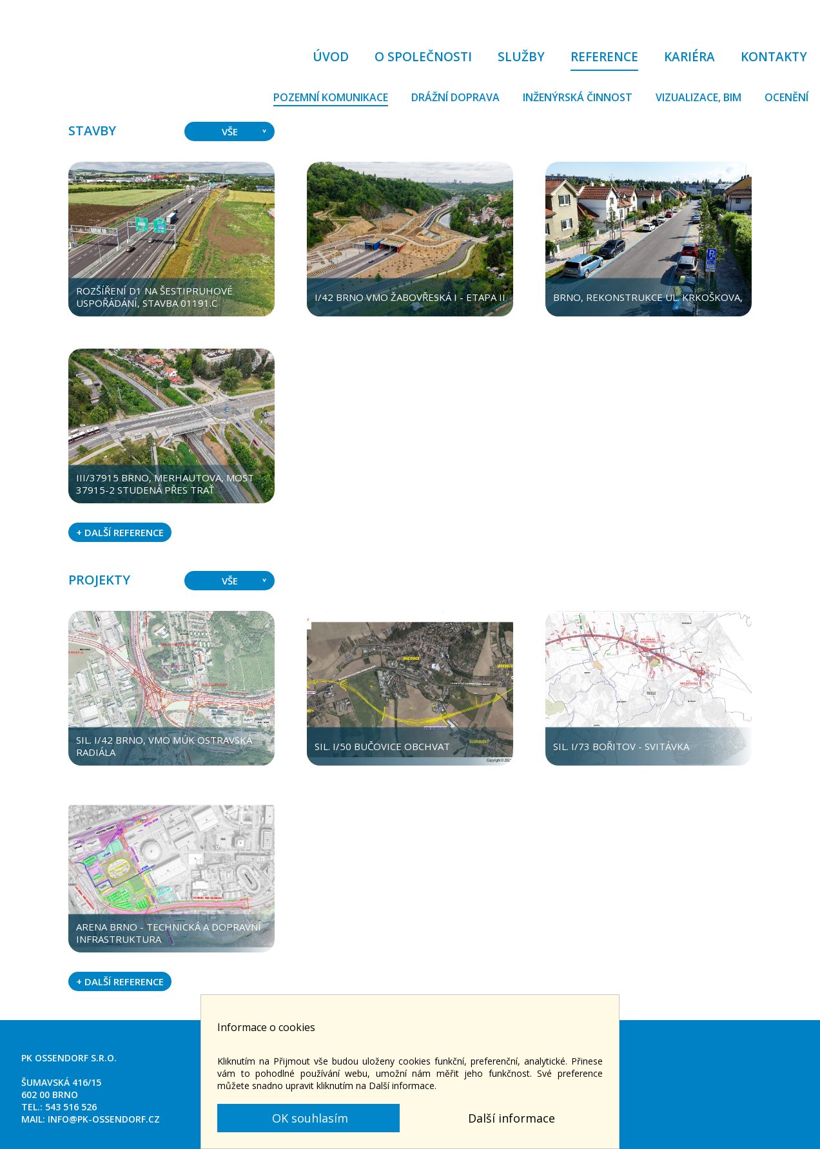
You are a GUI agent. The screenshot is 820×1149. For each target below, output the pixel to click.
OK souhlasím (308, 1118)
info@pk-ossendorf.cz (104, 1119)
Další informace (511, 1118)
